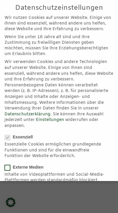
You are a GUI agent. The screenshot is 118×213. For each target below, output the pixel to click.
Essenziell (20, 136)
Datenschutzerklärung (27, 113)
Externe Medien (26, 166)
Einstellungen (50, 119)
